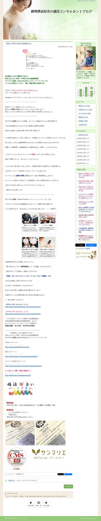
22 (86, 94)
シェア (61, 474)
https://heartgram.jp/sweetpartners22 (18, 375)
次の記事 (47, 503)
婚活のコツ (21, 474)
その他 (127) (83, 124)
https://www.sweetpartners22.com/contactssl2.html (22, 307)
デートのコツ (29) (85, 113)
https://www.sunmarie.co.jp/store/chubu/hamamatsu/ (23, 366)
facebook (68, 474)
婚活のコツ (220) (84, 106)
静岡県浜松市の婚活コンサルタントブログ (61, 11)
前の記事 (31, 503)
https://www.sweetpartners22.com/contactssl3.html (22, 314)
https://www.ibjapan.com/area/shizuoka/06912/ (21, 356)
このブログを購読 (84, 248)
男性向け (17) (83, 117)
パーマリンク (11, 474)
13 (80, 92)
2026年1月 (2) (83, 135)
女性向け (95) (83, 121)
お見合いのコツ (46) (85, 109)
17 (91, 92)
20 (80, 94)
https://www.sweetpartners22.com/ (17, 347)
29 (86, 95)
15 (86, 92)
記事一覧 (38, 505)
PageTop (67, 486)
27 (80, 95)
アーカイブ (82, 131)
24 (91, 94)
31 (91, 95)
